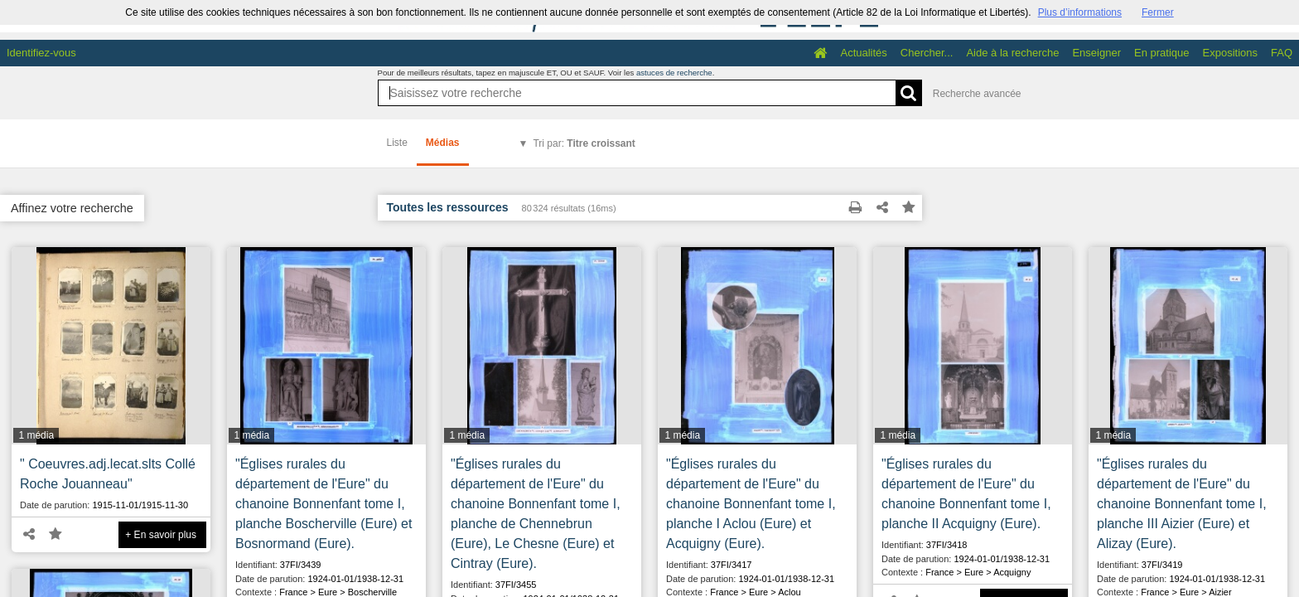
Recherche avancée (977, 94)
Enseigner (1096, 52)
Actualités (863, 52)
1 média (36, 435)
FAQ (1281, 52)
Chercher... (927, 52)
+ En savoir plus (160, 535)
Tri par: (584, 143)
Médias (443, 142)
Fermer (1158, 12)
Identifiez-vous (41, 52)
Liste (397, 142)
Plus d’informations (1080, 12)
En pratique (1162, 52)
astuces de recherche (674, 72)
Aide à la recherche (1012, 52)
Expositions (1230, 52)
